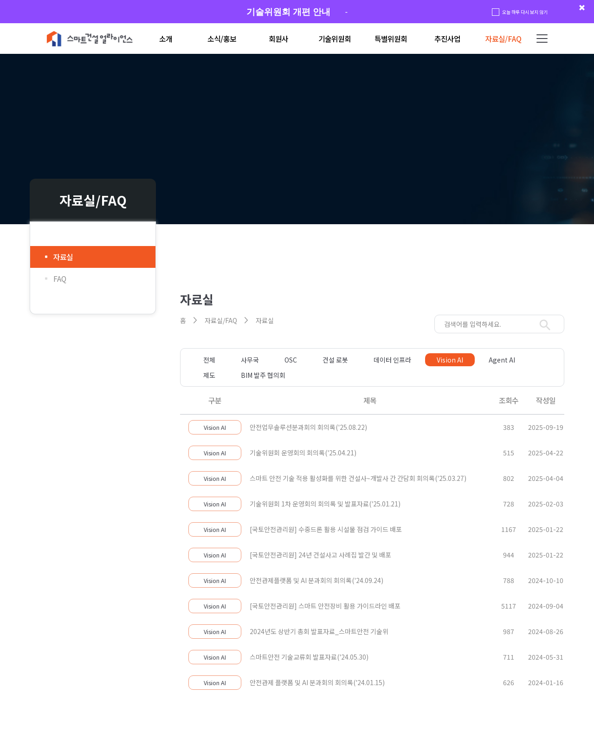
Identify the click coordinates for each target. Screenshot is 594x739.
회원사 (278, 38)
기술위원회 (334, 38)
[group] (297, 12)
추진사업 (447, 38)
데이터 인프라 (392, 359)
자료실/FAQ (503, 38)
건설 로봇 (335, 359)
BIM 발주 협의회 (263, 375)
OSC (290, 359)
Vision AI (450, 359)
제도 (209, 375)
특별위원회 (390, 38)
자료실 (63, 257)
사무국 (250, 359)
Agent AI (502, 359)
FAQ (59, 278)
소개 (165, 38)
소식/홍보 (221, 38)
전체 (209, 359)
